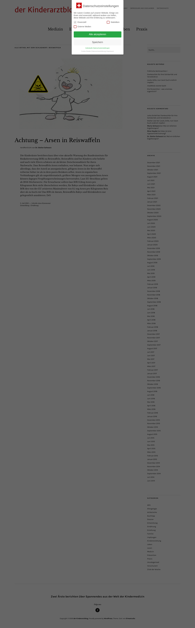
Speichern (97, 42)
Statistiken (113, 22)
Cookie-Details (86, 51)
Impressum (110, 51)
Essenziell (80, 22)
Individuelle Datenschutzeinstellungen (97, 48)
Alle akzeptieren (97, 34)
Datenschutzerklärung (99, 51)
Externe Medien (82, 26)
